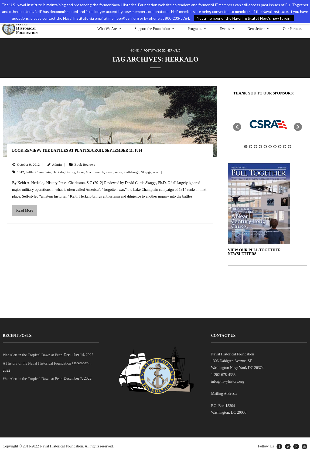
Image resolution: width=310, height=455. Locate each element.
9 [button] (284, 146)
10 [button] (289, 146)
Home (134, 50)
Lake (80, 172)
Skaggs (146, 172)
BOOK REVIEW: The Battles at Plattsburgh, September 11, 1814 (77, 150)
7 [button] (275, 146)
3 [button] (255, 146)
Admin (57, 164)
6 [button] (270, 146)
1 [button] (245, 146)
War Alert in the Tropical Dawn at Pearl (33, 355)
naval (109, 172)
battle (30, 172)
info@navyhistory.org (227, 381)
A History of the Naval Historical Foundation (37, 363)
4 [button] (260, 146)
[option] (267, 124)
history (70, 172)
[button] (237, 127)
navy (118, 172)
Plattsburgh (131, 172)
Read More (24, 210)
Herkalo (58, 172)
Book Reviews (84, 164)
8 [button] (279, 146)
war (155, 172)
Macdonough (95, 172)
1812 (20, 172)
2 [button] (250, 146)
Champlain (43, 172)
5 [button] (265, 146)
